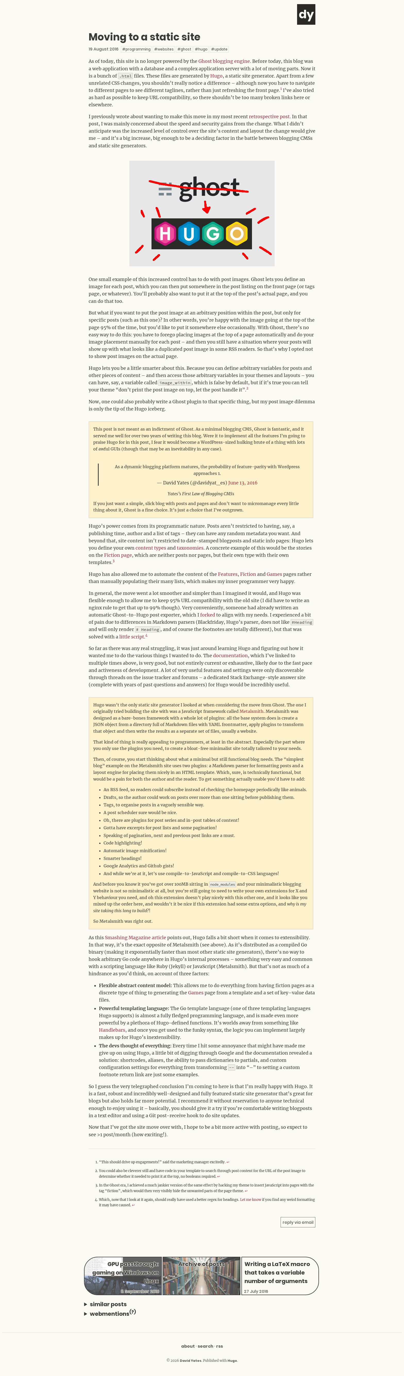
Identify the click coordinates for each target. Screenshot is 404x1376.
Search (205, 1346)
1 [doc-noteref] (281, 89)
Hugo (216, 76)
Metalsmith (252, 711)
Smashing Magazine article (135, 938)
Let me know (250, 1200)
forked (207, 615)
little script (131, 637)
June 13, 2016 (243, 483)
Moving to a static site (144, 37)
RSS (219, 1346)
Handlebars (112, 1030)
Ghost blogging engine (224, 61)
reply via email (298, 1222)
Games (274, 574)
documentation (230, 656)
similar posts (108, 1304)
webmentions (113, 1313)
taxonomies (190, 548)
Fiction (248, 574)
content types (151, 548)
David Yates (190, 1360)
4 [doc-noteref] (146, 635)
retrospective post (269, 116)
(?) (132, 1312)
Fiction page (118, 555)
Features (228, 574)
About (188, 1346)
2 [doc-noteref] (247, 388)
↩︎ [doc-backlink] (227, 1162)
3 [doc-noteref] (113, 561)
